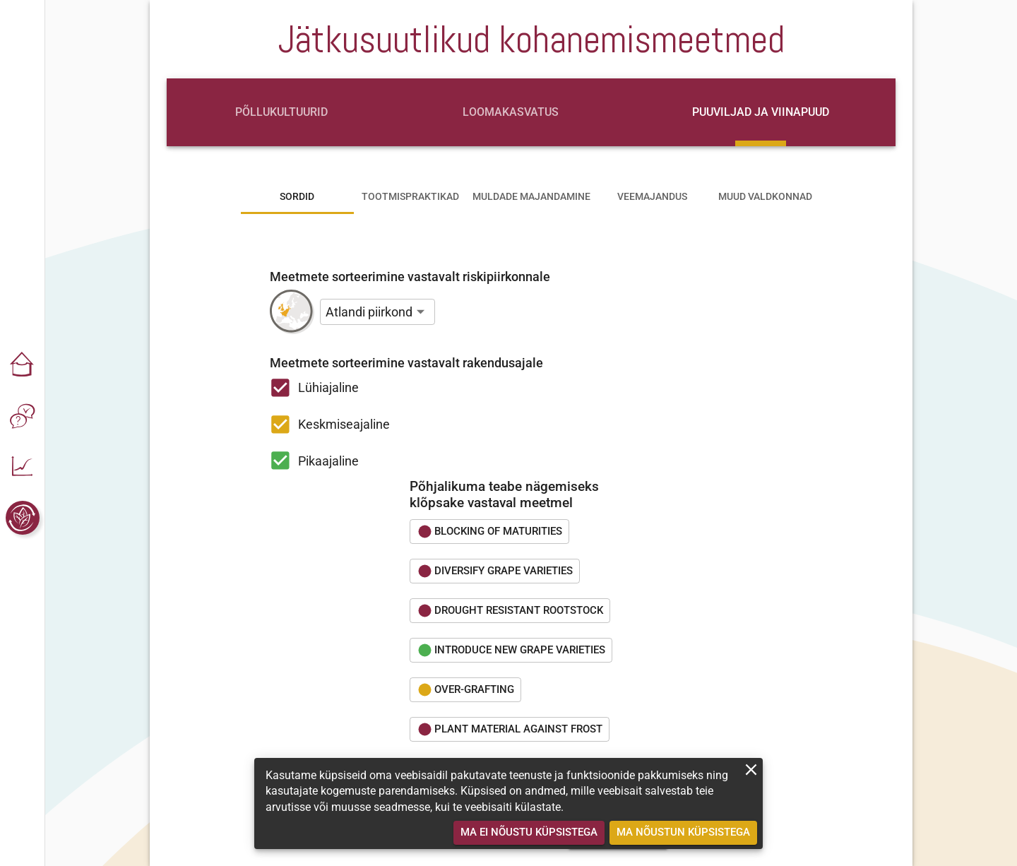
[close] (751, 769)
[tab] (281, 112)
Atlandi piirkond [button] (369, 311)
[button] (23, 365)
